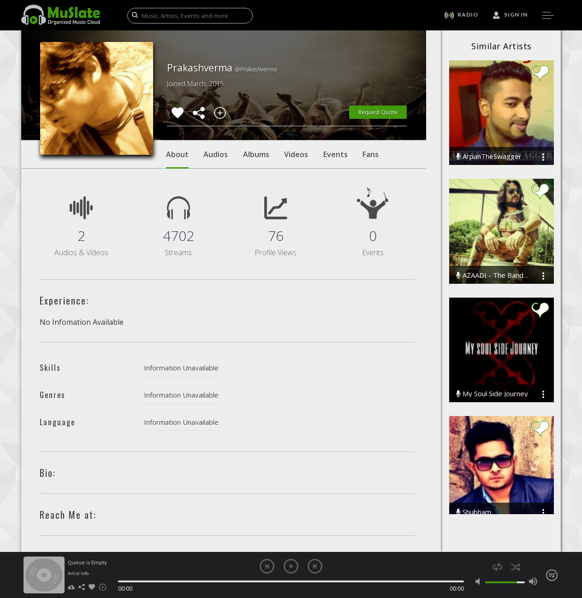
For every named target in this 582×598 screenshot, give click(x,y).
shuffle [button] (515, 567)
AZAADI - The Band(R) (492, 275)
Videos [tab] (296, 154)
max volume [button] (533, 581)
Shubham (473, 512)
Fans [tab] (370, 154)
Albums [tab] (256, 154)
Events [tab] (335, 154)
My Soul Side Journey (492, 394)
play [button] (291, 566)
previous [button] (267, 566)
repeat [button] (497, 567)
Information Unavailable (181, 367)
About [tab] (177, 159)
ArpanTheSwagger (489, 156)
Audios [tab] (215, 154)
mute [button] (480, 581)
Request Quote (378, 112)
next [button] (315, 566)
